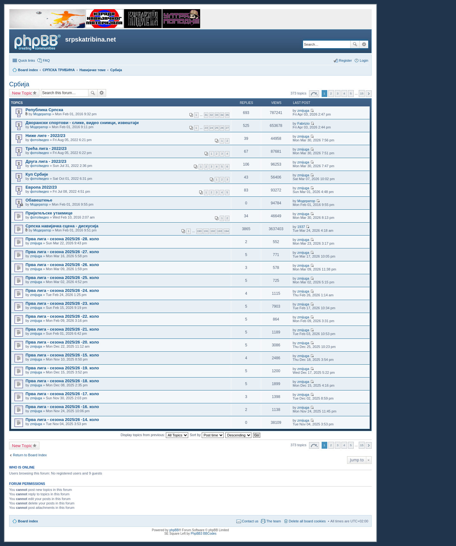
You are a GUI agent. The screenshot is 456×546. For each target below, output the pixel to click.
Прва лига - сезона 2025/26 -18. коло (62, 380)
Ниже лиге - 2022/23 (45, 135)
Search (355, 44)
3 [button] (338, 93)
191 (206, 231)
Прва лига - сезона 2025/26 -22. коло (62, 316)
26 (221, 127)
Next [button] (369, 93)
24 (211, 127)
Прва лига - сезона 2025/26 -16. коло (62, 406)
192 (213, 231)
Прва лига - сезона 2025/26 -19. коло (62, 368)
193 (219, 231)
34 (221, 115)
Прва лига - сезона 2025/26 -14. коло (62, 419)
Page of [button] (314, 93)
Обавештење (38, 200)
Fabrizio (303, 123)
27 (227, 127)
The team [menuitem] (273, 521)
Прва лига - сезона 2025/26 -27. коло (62, 251)
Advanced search (364, 44)
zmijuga (303, 110)
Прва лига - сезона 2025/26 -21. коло (62, 329)
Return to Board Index (30, 455)
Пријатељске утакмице (48, 213)
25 (216, 127)
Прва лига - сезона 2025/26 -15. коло (62, 355)
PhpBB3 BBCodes (204, 533)
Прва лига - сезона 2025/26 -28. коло (62, 238)
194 (226, 231)
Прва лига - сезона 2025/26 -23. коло (62, 303)
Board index (28, 521)
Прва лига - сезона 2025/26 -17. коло (62, 393)
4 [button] (344, 93)
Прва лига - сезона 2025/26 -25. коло (62, 277)
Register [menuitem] (345, 60)
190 (199, 231)
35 (227, 115)
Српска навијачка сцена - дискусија (62, 226)
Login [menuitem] (364, 60)
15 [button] (361, 93)
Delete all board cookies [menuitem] (307, 521)
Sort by (207, 435)
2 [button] (331, 93)
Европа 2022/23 (41, 187)
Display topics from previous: (154, 435)
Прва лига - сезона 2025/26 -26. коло (62, 264)
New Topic (22, 93)
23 (206, 127)
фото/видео (39, 140)
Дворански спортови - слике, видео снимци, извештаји (82, 122)
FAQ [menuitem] (46, 60)
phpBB (174, 530)
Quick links (26, 60)
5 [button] (351, 93)
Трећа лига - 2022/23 (46, 148)
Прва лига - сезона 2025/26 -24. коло (62, 290)
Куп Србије (36, 174)
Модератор (42, 114)
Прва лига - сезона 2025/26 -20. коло (62, 342)
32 (211, 115)
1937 (301, 227)
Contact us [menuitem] (250, 521)
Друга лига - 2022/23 (45, 161)
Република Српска (44, 109)
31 (206, 115)
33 (216, 115)
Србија (19, 84)
